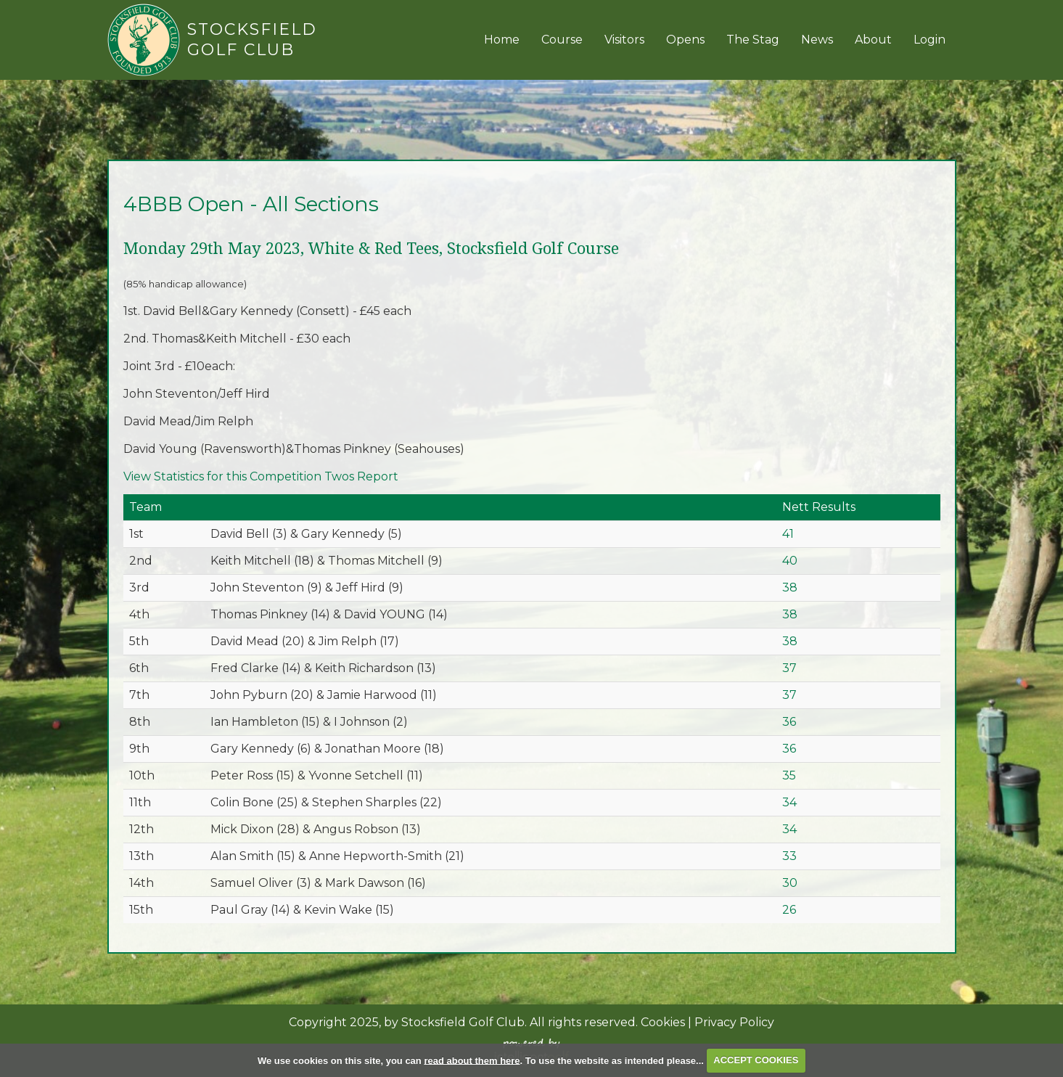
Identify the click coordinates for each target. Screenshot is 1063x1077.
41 (788, 534)
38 (789, 587)
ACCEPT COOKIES (755, 1060)
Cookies (663, 1022)
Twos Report (361, 476)
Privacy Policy (734, 1022)
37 (789, 668)
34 (789, 802)
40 (789, 561)
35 (789, 775)
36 (789, 722)
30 (789, 883)
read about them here (472, 1060)
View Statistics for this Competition (222, 476)
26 (789, 910)
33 (789, 856)
